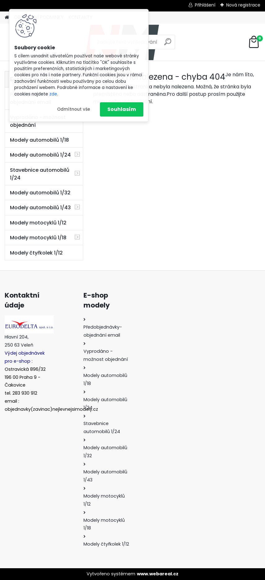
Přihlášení (205, 5)
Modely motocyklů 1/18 (38, 237)
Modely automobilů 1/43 (40, 207)
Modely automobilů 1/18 (39, 140)
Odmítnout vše (73, 109)
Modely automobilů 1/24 (40, 154)
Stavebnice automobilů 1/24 (39, 173)
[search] (167, 44)
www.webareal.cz (157, 574)
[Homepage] (7, 17)
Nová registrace (243, 5)
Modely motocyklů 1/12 (38, 222)
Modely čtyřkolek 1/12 (36, 252)
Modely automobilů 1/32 (40, 192)
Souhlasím (121, 109)
